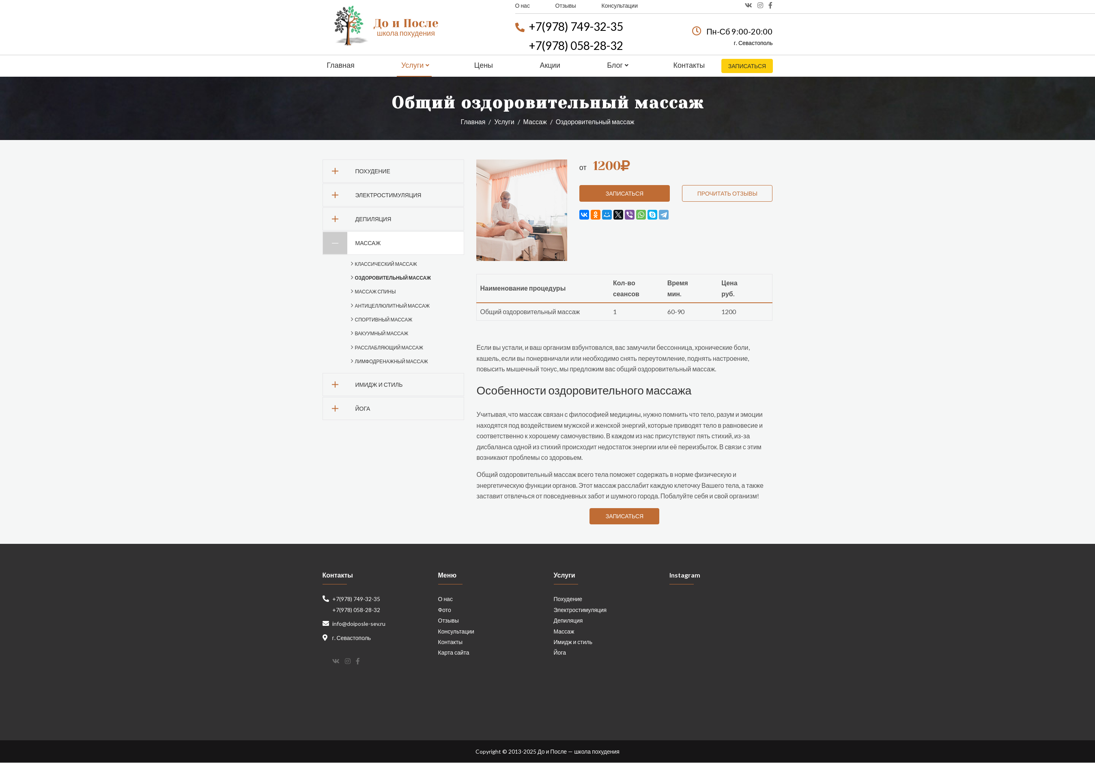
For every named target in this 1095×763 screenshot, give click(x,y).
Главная (341, 64)
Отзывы (565, 5)
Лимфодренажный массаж (391, 361)
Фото (444, 609)
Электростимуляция (372, 195)
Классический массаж (386, 264)
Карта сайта (453, 652)
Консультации (620, 5)
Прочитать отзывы (727, 193)
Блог (617, 64)
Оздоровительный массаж (393, 278)
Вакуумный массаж (382, 333)
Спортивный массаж (384, 320)
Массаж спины (375, 292)
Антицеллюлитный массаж (392, 306)
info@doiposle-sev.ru (358, 624)
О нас (522, 5)
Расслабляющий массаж (389, 348)
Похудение (356, 171)
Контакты (688, 64)
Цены (483, 64)
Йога (346, 408)
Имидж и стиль (363, 384)
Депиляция (357, 219)
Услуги (415, 64)
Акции (549, 64)
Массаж (535, 121)
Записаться (747, 66)
